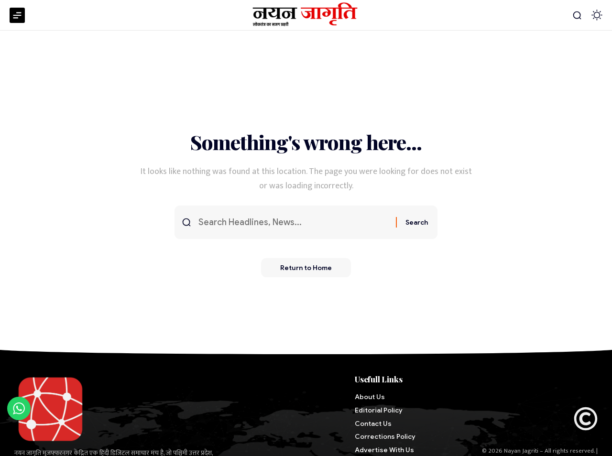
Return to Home (306, 267)
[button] (577, 15)
